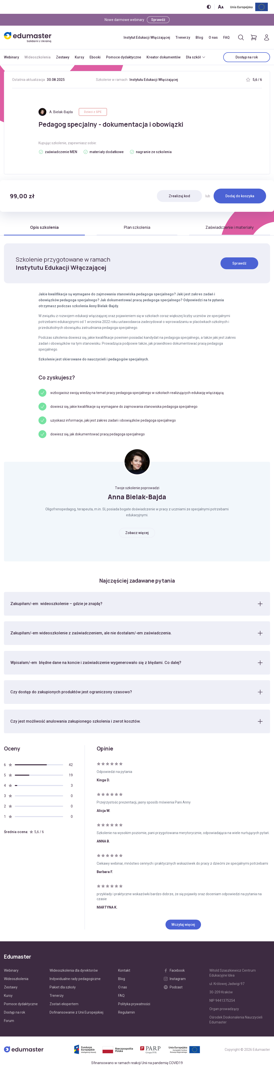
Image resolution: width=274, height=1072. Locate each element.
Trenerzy (183, 37)
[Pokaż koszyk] (253, 37)
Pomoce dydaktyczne (123, 57)
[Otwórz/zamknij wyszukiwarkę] (240, 37)
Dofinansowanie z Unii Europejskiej (76, 1013)
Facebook (174, 971)
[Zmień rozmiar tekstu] (220, 7)
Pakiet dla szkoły (63, 988)
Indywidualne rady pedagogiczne (75, 980)
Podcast (173, 988)
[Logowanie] (266, 37)
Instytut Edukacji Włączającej (147, 37)
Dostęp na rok (247, 57)
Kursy (79, 57)
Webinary (11, 57)
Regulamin (126, 1013)
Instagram (175, 980)
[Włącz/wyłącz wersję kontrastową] (209, 7)
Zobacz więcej (137, 533)
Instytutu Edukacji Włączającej (153, 80)
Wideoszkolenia (37, 57)
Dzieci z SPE (93, 112)
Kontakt (124, 971)
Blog (199, 37)
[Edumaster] (27, 37)
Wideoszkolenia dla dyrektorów (74, 971)
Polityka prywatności (134, 1005)
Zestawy (62, 57)
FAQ (226, 37)
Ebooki (95, 57)
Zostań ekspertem (64, 1005)
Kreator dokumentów (163, 57)
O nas (213, 37)
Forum (9, 1021)
